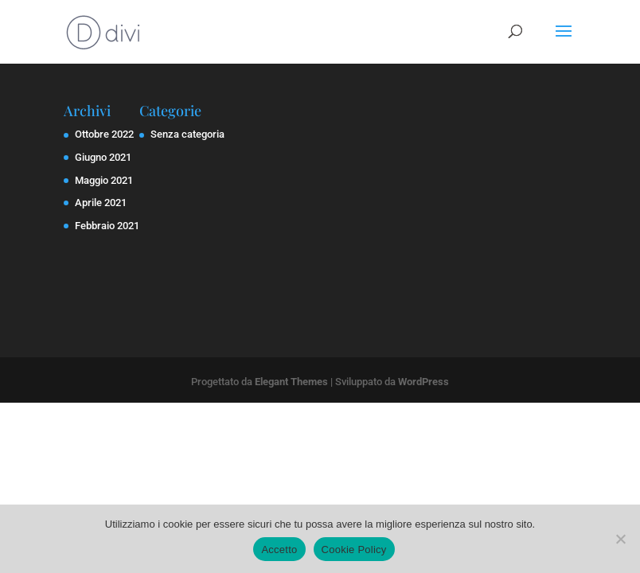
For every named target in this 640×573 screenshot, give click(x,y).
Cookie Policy (354, 549)
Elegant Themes (291, 382)
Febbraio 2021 (107, 226)
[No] (620, 539)
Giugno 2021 (103, 157)
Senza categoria (187, 134)
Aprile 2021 (101, 203)
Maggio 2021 (104, 180)
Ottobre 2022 (104, 134)
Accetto (279, 549)
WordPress (423, 382)
